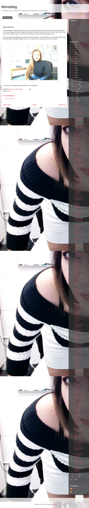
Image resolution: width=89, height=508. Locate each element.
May (75, 96)
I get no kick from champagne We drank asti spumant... (78, 227)
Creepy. (75, 288)
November (76, 82)
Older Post (62, 105)
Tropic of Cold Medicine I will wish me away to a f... (77, 240)
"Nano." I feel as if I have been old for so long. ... (78, 443)
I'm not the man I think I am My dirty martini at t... (77, 160)
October (76, 84)
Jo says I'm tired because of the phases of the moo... (77, 371)
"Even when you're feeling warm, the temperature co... (78, 199)
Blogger (55, 504)
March (75, 100)
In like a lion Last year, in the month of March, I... (77, 469)
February (76, 474)
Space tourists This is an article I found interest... (77, 293)
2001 (73, 479)
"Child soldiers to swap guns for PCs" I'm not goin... (77, 167)
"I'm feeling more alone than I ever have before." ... (77, 313)
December (76, 79)
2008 (73, 63)
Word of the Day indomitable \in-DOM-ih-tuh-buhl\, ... (78, 358)
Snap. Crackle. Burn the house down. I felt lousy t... (78, 424)
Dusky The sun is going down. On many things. (78, 345)
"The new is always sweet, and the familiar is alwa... (78, 126)
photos (9, 91)
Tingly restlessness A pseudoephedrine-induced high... (78, 254)
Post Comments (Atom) (38, 109)
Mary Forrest (75, 488)
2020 (73, 47)
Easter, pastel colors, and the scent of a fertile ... (78, 113)
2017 (73, 49)
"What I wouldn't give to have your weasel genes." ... (77, 214)
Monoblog (9, 7)
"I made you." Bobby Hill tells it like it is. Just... (77, 283)
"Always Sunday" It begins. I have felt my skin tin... (78, 397)
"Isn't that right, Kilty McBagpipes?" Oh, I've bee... (77, 140)
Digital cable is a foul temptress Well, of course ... (78, 153)
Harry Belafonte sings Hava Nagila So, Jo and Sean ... (77, 417)
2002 (73, 77)
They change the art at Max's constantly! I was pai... (77, 385)
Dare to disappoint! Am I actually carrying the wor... (78, 338)
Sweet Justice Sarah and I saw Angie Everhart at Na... (77, 409)
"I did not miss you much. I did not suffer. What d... (78, 403)
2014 (73, 51)
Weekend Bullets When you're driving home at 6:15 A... (78, 306)
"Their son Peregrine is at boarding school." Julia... (78, 173)
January (76, 476)
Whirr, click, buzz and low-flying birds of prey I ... (78, 179)
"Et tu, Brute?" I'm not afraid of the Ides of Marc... (78, 325)
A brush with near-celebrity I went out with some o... (78, 449)
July (75, 91)
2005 (73, 70)
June (75, 93)
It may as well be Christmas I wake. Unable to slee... (78, 234)
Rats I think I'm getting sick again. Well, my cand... (78, 270)
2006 (73, 68)
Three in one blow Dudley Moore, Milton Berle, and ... (78, 120)
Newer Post (6, 105)
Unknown (74, 491)
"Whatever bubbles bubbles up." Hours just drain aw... (78, 105)
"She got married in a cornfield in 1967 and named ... (78, 277)
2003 (73, 75)
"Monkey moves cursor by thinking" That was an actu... (77, 331)
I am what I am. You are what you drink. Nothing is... (77, 365)
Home (35, 105)
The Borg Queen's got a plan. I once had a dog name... (78, 392)
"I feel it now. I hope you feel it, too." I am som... (78, 319)
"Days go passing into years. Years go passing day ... (78, 192)
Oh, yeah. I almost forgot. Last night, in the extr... (78, 437)
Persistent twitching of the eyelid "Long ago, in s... (78, 133)
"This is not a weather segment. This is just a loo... (77, 378)
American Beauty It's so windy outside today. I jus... (78, 351)
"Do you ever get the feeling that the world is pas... (77, 430)
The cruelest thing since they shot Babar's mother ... (78, 220)
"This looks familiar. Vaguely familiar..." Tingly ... (76, 262)
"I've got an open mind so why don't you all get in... (78, 462)
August (76, 89)
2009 (73, 61)
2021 (73, 44)
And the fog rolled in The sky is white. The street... (78, 456)
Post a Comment (9, 98)
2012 (73, 56)
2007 (73, 65)
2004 (73, 72)
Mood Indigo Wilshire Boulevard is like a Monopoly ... (78, 206)
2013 (73, 54)
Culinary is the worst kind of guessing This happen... (77, 247)
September (77, 86)
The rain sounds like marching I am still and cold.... (77, 185)
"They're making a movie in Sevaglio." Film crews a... (78, 299)
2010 (73, 58)
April (75, 98)
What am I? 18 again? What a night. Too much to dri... (78, 147)
